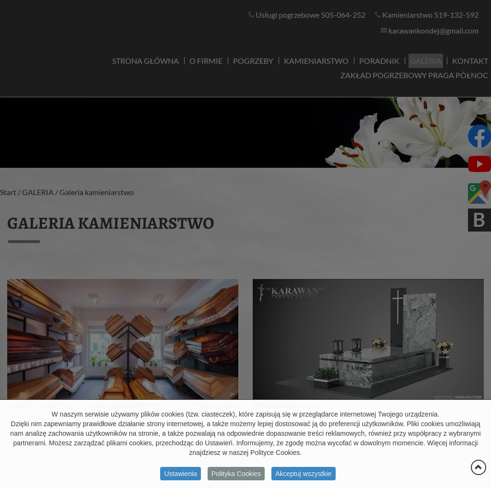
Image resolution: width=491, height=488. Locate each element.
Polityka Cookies (236, 476)
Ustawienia (180, 476)
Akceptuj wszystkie (303, 476)
